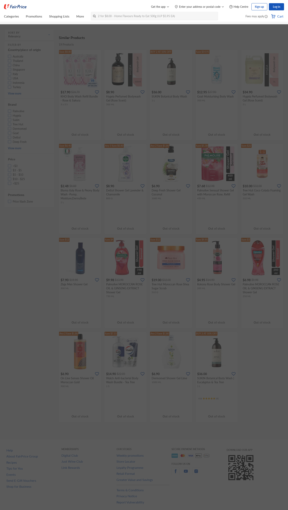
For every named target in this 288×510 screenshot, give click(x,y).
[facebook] (175, 473)
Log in (276, 6)
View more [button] (14, 93)
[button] (266, 17)
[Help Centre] (238, 7)
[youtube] (186, 473)
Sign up (259, 6)
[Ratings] (208, 398)
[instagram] (196, 473)
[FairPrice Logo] (15, 7)
